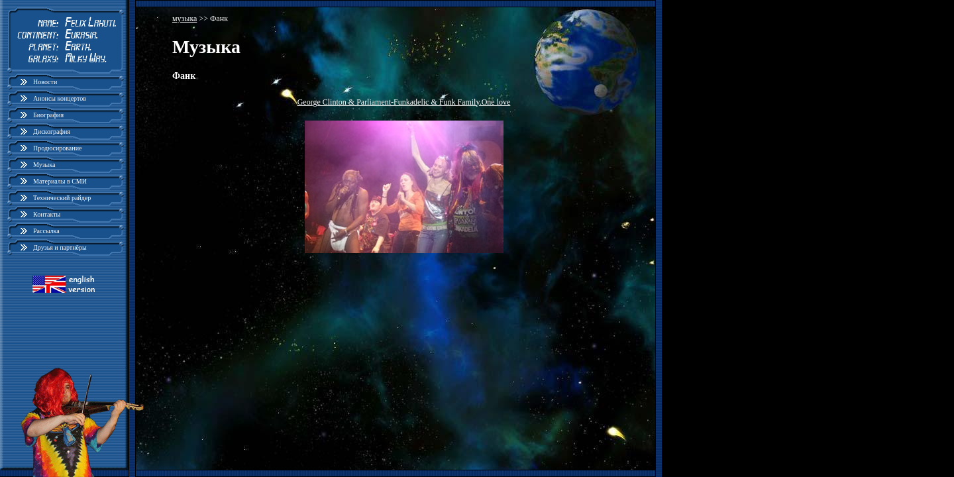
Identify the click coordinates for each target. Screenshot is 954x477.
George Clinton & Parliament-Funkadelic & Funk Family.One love (404, 102)
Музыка (44, 164)
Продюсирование (57, 148)
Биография (48, 115)
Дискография (51, 131)
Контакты (46, 214)
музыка (184, 18)
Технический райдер (62, 197)
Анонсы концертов (59, 98)
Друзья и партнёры (60, 247)
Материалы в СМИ (60, 181)
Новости (45, 81)
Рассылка (46, 231)
